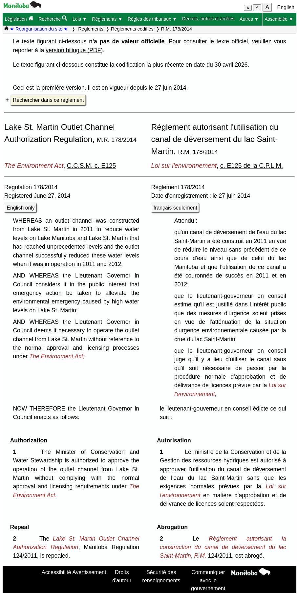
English (285, 7)
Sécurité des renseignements (161, 576)
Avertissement (89, 572)
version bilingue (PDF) (74, 50)
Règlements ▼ (107, 19)
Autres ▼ (249, 19)
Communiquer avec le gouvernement (208, 580)
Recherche (52, 18)
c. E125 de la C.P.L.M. (251, 165)
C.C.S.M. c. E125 (91, 165)
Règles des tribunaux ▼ (152, 19)
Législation (19, 18)
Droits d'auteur (121, 576)
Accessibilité (56, 572)
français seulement (175, 208)
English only (20, 208)
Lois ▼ (80, 19)
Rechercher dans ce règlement (48, 100)
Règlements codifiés (132, 29)
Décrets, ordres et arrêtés (208, 18)
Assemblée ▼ (279, 19)
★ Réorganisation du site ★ (39, 29)
